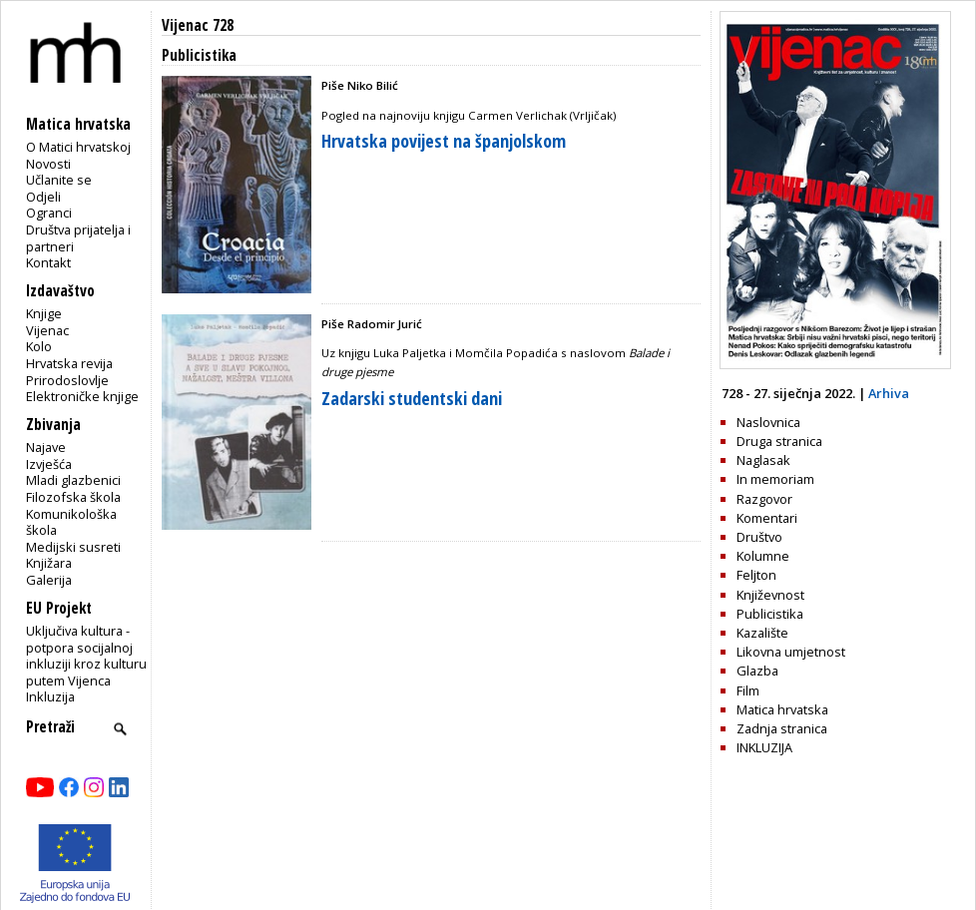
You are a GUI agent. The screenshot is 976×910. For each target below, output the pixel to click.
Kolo (39, 346)
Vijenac (47, 330)
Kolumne (762, 556)
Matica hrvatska (782, 709)
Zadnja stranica (781, 728)
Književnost (770, 595)
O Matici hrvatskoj (78, 147)
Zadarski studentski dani (411, 398)
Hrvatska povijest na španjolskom (443, 141)
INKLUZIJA (764, 747)
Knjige (44, 313)
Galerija (49, 580)
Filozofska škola (73, 497)
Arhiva (888, 393)
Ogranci (49, 213)
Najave (46, 447)
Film (747, 690)
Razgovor (764, 499)
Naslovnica (768, 422)
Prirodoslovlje (67, 380)
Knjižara (49, 563)
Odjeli (43, 197)
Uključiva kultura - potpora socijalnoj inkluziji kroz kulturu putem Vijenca (86, 655)
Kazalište (762, 633)
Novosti (48, 164)
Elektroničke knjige (82, 396)
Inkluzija (50, 696)
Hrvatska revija (69, 363)
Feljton (756, 575)
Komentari (766, 518)
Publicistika (769, 614)
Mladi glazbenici (73, 480)
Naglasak (763, 460)
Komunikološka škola (71, 522)
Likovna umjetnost (790, 652)
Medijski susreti (73, 547)
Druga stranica (779, 441)
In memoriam (775, 479)
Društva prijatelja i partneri (78, 238)
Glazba (757, 671)
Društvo (759, 537)
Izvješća (49, 464)
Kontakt (48, 262)
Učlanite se (59, 180)
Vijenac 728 (198, 25)
